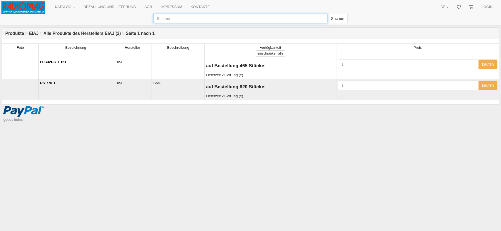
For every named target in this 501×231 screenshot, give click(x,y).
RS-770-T (48, 83)
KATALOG (65, 7)
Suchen (337, 18)
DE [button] (444, 7)
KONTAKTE (200, 7)
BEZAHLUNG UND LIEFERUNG (110, 7)
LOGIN (487, 7)
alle (270, 53)
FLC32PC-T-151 (53, 62)
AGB (148, 7)
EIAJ (34, 33)
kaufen (488, 64)
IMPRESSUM (171, 7)
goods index (13, 119)
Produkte (14, 33)
